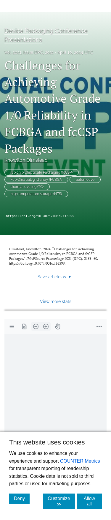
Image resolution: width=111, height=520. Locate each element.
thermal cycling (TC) (27, 187)
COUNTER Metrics (80, 461)
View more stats (55, 301)
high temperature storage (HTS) (36, 194)
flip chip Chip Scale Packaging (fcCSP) (42, 172)
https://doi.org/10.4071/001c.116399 (40, 216)
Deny (22, 498)
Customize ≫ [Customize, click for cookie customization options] (61, 501)
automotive (85, 179)
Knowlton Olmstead (26, 160)
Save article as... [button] (54, 276)
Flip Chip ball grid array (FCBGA (36, 179)
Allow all (93, 501)
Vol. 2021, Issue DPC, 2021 (29, 52)
